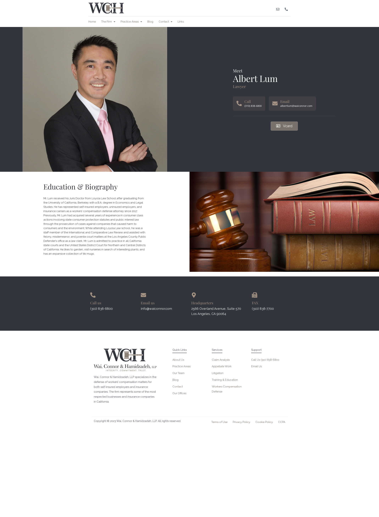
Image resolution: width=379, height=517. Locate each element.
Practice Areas (131, 22)
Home (92, 21)
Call (247, 101)
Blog (150, 21)
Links (181, 21)
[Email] (275, 103)
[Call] (239, 103)
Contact (165, 22)
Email (284, 101)
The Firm (108, 22)
